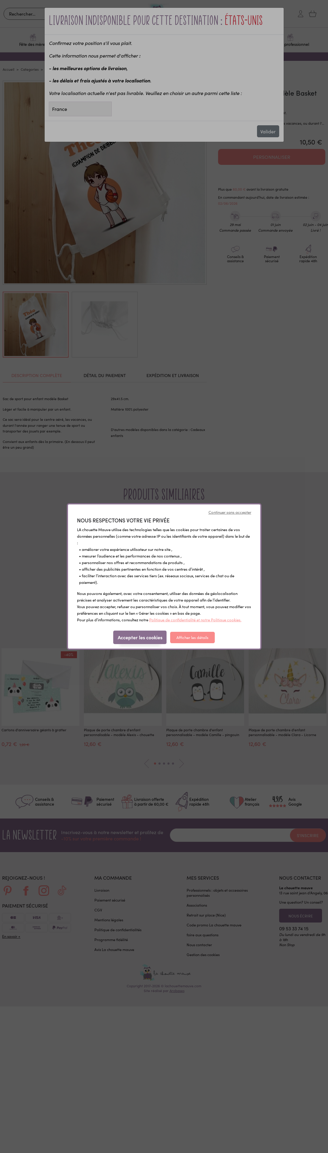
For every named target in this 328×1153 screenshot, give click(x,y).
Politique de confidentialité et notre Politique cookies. (195, 620)
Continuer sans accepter (229, 512)
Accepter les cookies (140, 637)
